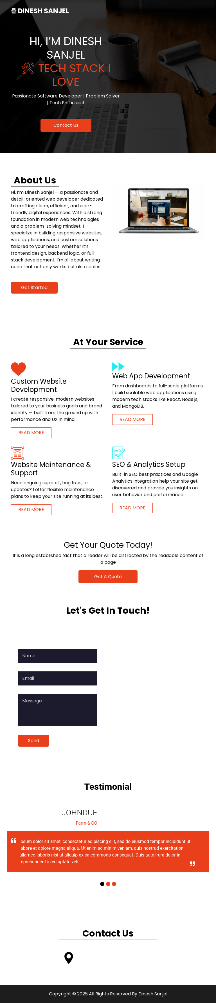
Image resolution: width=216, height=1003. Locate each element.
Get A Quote (108, 576)
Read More (31, 432)
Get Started (34, 287)
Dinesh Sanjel (152, 994)
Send (33, 740)
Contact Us (65, 125)
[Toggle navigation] (197, 11)
